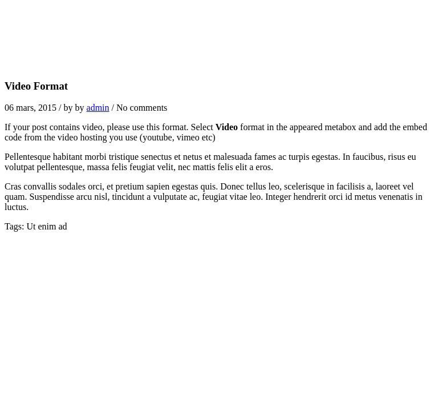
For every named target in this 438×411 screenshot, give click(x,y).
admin (98, 107)
